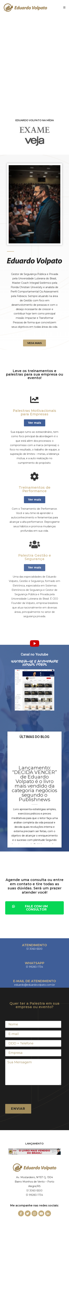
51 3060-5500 (34, 1190)
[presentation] (31, 1094)
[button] (34, 343)
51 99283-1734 (34, 1194)
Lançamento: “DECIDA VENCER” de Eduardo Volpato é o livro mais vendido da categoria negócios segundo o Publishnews (34, 783)
